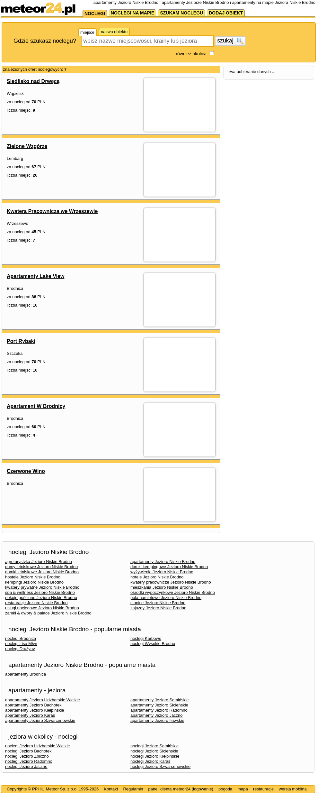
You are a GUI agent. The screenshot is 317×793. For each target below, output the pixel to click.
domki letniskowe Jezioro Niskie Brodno (42, 571)
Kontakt (111, 789)
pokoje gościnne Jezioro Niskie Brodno (41, 597)
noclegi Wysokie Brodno (152, 643)
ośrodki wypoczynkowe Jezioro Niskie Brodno (172, 592)
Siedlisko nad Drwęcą (33, 81)
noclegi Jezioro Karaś (150, 761)
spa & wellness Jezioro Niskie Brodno (40, 592)
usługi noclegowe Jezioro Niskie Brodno (42, 607)
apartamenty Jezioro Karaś (30, 715)
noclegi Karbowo (145, 638)
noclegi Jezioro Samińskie (154, 745)
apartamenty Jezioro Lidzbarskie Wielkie (42, 699)
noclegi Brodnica (20, 638)
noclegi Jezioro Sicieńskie (154, 751)
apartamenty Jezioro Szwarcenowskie (40, 720)
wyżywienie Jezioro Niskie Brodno (161, 571)
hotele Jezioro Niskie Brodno (156, 577)
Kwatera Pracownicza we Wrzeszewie (52, 211)
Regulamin (133, 789)
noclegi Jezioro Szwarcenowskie (160, 766)
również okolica (191, 53)
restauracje (263, 789)
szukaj (230, 40)
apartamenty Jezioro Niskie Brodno (162, 561)
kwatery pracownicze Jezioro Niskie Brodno (170, 582)
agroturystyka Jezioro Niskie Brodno (38, 561)
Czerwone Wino (26, 471)
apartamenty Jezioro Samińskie (159, 699)
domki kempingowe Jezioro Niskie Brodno (169, 566)
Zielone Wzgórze (27, 146)
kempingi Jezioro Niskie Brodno (34, 582)
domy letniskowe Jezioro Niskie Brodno (41, 566)
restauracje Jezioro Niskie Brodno (36, 602)
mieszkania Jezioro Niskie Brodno (161, 587)
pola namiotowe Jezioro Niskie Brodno (165, 597)
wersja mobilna (293, 789)
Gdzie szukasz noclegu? (44, 41)
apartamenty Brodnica (25, 674)
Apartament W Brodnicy (36, 406)
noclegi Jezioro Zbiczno (27, 756)
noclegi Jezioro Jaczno (26, 766)
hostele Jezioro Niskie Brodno (32, 577)
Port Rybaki (21, 341)
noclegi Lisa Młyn (21, 643)
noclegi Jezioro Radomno (28, 761)
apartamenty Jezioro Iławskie (157, 720)
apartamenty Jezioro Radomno (159, 710)
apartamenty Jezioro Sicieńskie (159, 705)
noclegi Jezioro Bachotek (28, 751)
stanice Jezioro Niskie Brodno (157, 602)
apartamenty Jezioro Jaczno (156, 715)
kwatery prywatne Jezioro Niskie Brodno (42, 587)
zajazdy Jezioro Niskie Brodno (158, 607)
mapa (242, 789)
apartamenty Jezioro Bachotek (33, 705)
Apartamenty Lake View (35, 276)
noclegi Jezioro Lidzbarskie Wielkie (37, 745)
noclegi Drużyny (20, 648)
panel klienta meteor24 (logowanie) (180, 789)
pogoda (225, 789)
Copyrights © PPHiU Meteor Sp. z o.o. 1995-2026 (53, 789)
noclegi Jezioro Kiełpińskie (154, 756)
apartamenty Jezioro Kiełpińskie (34, 710)
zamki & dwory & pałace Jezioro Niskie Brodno (48, 613)
